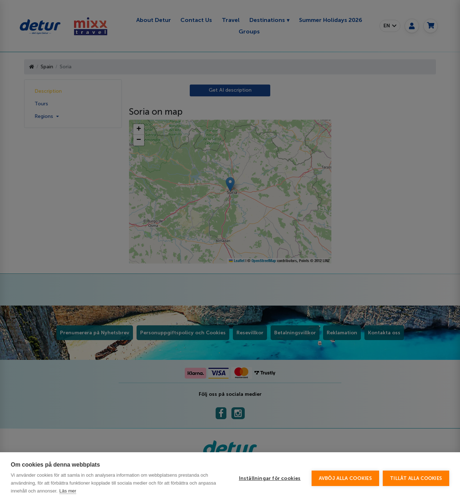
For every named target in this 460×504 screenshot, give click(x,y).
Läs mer (67, 491)
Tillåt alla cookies (416, 478)
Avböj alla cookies (345, 478)
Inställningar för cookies (270, 478)
